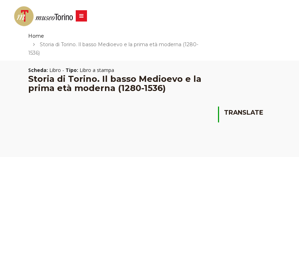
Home (36, 36)
